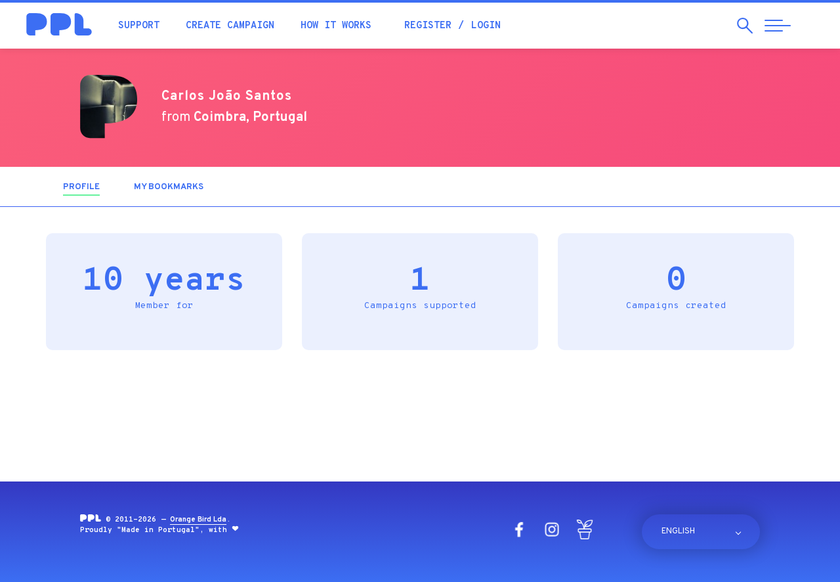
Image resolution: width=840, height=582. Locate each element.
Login (486, 26)
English (678, 531)
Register (428, 26)
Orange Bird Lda (198, 519)
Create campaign (230, 26)
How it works (336, 26)
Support (138, 26)
